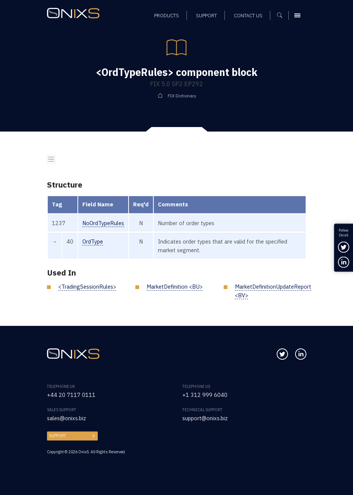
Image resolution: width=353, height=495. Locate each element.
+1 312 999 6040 (204, 394)
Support (57, 435)
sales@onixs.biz (66, 418)
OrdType (92, 241)
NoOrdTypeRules (103, 223)
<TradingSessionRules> (87, 286)
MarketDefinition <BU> (175, 286)
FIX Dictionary (182, 95)
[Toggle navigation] (51, 159)
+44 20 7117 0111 (71, 394)
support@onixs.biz (205, 418)
